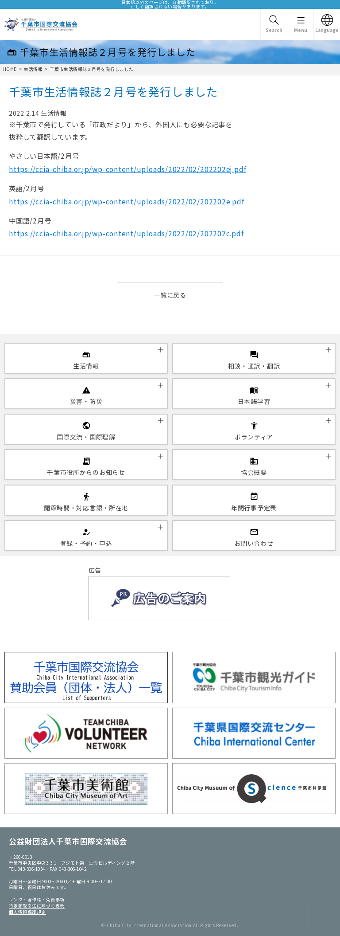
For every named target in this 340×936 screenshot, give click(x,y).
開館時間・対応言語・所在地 (86, 507)
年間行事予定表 (254, 507)
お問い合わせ (253, 543)
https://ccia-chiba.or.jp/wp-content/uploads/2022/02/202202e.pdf (126, 201)
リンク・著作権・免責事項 (37, 900)
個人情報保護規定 (27, 912)
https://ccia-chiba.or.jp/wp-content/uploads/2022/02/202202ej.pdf (127, 169)
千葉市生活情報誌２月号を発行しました (92, 69)
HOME (10, 69)
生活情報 (33, 69)
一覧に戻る (170, 294)
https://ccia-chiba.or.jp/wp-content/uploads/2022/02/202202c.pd (125, 233)
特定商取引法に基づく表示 (37, 906)
